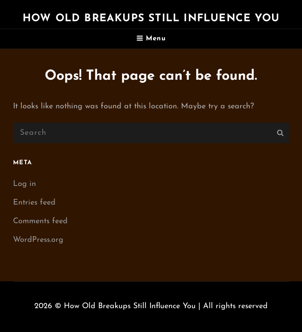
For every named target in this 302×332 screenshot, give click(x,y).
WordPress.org (38, 240)
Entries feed (34, 203)
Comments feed (40, 221)
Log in (24, 184)
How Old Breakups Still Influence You (151, 18)
